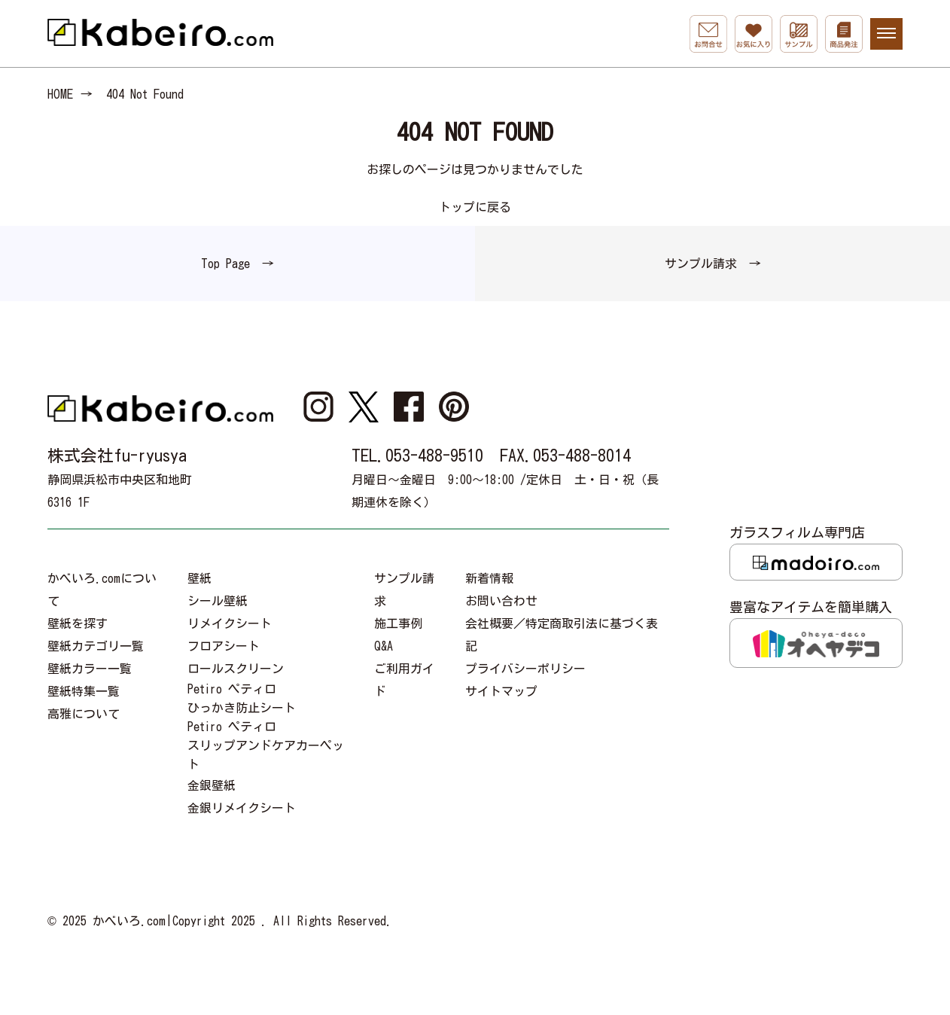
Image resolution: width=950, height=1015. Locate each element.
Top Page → (237, 264)
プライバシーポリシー (525, 669)
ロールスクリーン (235, 669)
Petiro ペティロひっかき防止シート (241, 698)
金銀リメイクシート (241, 808)
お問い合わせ (501, 601)
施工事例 (398, 623)
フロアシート (223, 646)
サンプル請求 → (713, 264)
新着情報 (489, 578)
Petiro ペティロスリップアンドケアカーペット (265, 745)
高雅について (83, 714)
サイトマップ (501, 691)
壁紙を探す (77, 623)
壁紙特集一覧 (83, 691)
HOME (60, 94)
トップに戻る (475, 207)
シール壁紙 (217, 601)
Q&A (383, 646)
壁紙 (199, 578)
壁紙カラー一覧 (89, 669)
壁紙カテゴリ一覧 (95, 646)
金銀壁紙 (211, 785)
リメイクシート (229, 623)
